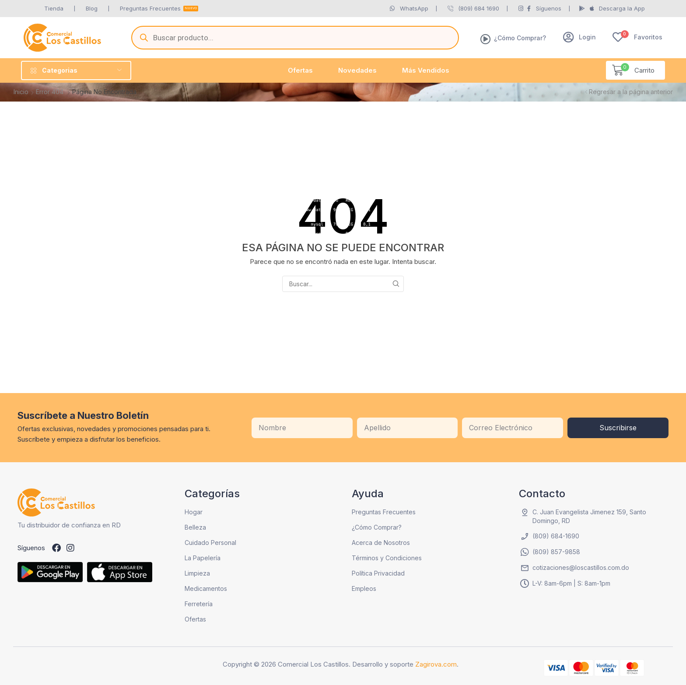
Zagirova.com (436, 664)
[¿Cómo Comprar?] (485, 39)
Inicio (21, 91)
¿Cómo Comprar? (520, 38)
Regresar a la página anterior (631, 91)
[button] (579, 37)
